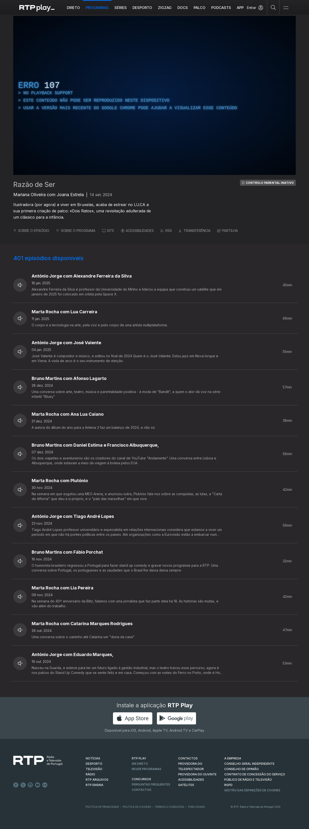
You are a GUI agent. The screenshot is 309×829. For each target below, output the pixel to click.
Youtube (37, 785)
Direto (73, 7)
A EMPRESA (232, 758)
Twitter (23, 785)
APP (240, 7)
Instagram (30, 785)
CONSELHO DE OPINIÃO (241, 769)
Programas (97, 7)
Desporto (142, 7)
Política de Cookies (137, 806)
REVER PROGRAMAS (146, 769)
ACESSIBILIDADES (137, 231)
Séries (120, 7)
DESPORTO (94, 763)
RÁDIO (90, 774)
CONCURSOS (141, 779)
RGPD (228, 785)
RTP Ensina (94, 785)
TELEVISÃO (94, 769)
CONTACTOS (188, 758)
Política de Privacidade (102, 806)
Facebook (16, 785)
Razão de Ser (34, 184)
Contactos (141, 790)
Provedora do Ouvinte (197, 774)
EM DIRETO (140, 763)
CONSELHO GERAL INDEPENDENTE (249, 763)
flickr (45, 785)
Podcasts (221, 7)
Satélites (186, 785)
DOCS (182, 7)
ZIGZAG (165, 7)
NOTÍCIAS (93, 758)
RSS (166, 231)
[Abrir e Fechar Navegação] (286, 8)
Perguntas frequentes (151, 784)
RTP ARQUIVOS (97, 779)
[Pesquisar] (273, 7)
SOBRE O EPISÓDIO (31, 231)
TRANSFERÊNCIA (195, 231)
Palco (199, 7)
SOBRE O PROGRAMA (75, 231)
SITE (108, 231)
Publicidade (196, 806)
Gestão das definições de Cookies (252, 790)
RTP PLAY (139, 758)
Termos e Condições (169, 806)
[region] (154, 95)
